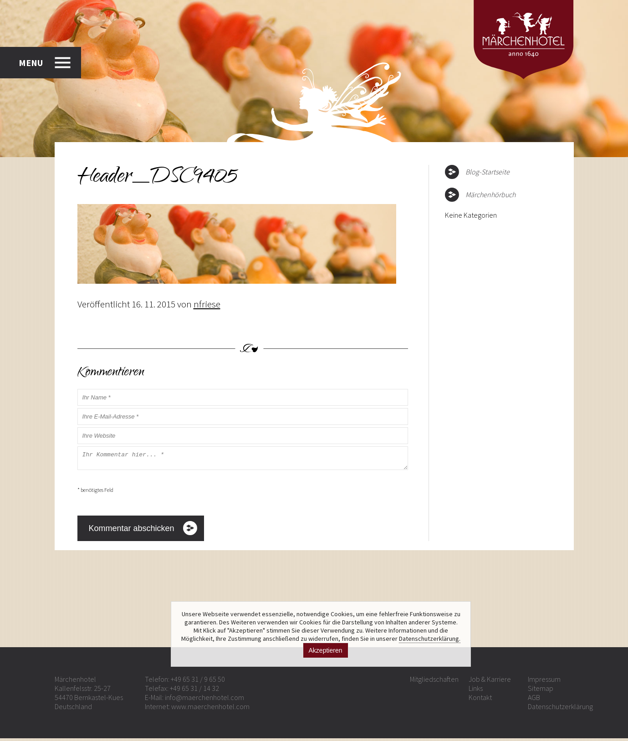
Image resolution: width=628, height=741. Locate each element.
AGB (534, 700)
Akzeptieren (325, 650)
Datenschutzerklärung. (429, 638)
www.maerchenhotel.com (210, 709)
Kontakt (480, 700)
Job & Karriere (490, 681)
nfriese (207, 304)
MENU (31, 61)
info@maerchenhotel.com (204, 700)
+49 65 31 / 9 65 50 (198, 681)
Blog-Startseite (487, 171)
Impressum (544, 681)
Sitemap (540, 690)
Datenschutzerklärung (560, 709)
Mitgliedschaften (434, 681)
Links (476, 690)
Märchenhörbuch (490, 194)
